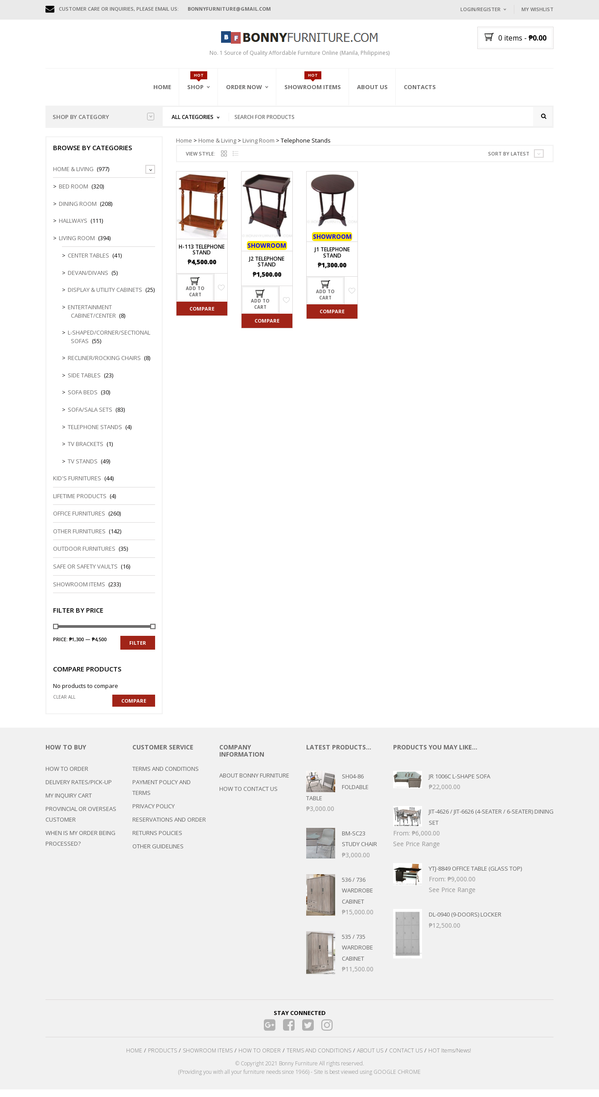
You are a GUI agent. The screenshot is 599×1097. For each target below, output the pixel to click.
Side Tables (84, 382)
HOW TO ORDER (66, 776)
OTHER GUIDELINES (158, 853)
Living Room (258, 147)
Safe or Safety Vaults (85, 573)
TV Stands (83, 468)
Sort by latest (508, 160)
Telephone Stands (95, 434)
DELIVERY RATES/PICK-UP (78, 789)
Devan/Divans (88, 280)
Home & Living (217, 147)
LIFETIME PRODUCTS (80, 503)
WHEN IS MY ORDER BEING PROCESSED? (80, 845)
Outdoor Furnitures (84, 556)
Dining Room (78, 211)
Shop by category (103, 117)
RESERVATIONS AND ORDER (169, 827)
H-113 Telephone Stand (202, 256)
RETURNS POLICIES (157, 840)
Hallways (73, 228)
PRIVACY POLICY (153, 813)
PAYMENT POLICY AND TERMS (161, 794)
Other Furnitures (79, 538)
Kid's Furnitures (77, 486)
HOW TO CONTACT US (248, 796)
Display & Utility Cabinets (105, 297)
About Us (372, 87)
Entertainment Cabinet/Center (92, 318)
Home (162, 87)
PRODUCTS (162, 1058)
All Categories (192, 117)
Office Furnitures (79, 521)
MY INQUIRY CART (68, 802)
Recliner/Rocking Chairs (104, 365)
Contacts (420, 87)
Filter (137, 650)
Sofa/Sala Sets (90, 417)
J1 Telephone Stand (332, 259)
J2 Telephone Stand (266, 269)
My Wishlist (537, 9)
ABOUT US (370, 1058)
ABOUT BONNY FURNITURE (254, 783)
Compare (201, 315)
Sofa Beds (83, 400)
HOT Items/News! (449, 1058)
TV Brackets (85, 451)
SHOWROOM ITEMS (208, 1058)
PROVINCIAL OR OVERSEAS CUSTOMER (80, 821)
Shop (195, 87)
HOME (134, 1058)
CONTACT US (406, 1058)
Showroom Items (312, 87)
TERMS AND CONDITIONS (165, 776)
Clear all (64, 704)
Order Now (244, 87)
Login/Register (480, 9)
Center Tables (88, 263)
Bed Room (73, 193)
